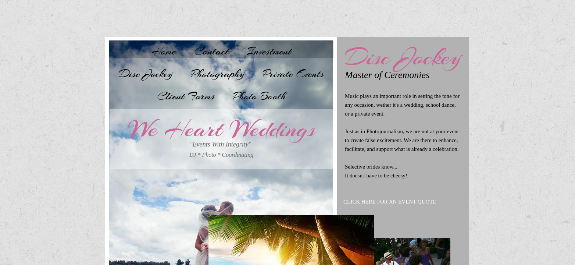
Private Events (293, 73)
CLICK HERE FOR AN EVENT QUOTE (389, 202)
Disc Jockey (146, 73)
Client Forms (186, 96)
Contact (211, 51)
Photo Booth (259, 96)
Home (163, 51)
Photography (217, 73)
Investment (269, 51)
